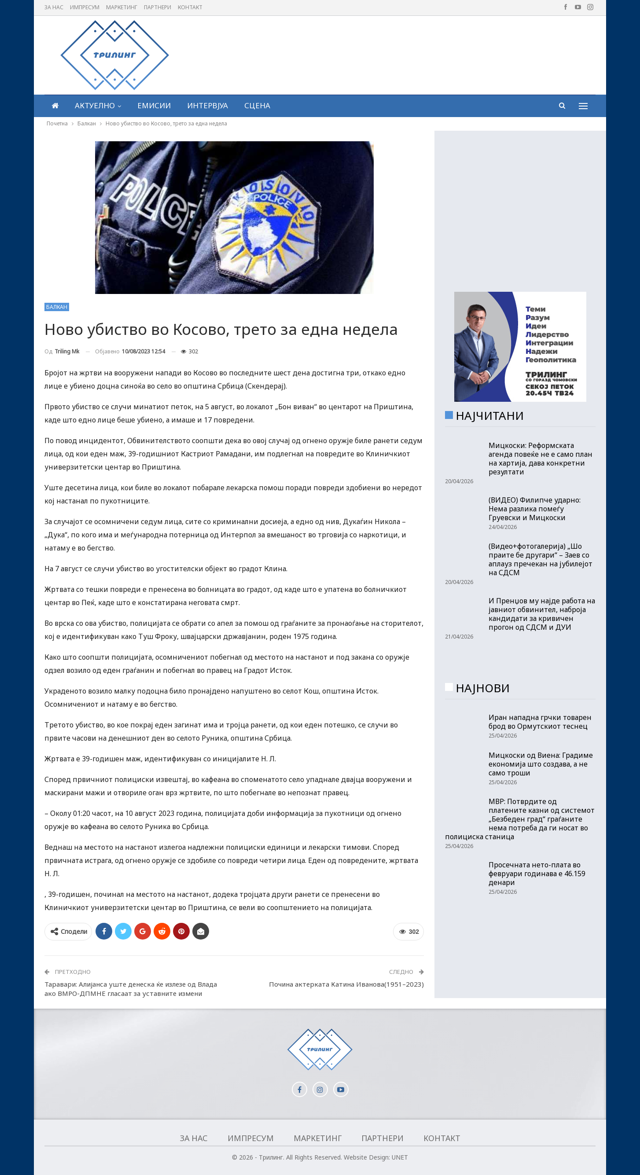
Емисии (154, 105)
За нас (53, 7)
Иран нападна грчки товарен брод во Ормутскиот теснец (540, 721)
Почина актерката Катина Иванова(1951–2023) (346, 984)
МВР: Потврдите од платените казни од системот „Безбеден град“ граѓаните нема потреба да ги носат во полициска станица (520, 819)
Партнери (157, 7)
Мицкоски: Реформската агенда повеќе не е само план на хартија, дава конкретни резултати (540, 459)
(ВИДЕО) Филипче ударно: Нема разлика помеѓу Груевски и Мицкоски (535, 508)
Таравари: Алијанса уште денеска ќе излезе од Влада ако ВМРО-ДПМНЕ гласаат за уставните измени (130, 989)
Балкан (56, 307)
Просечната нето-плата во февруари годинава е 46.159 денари (537, 873)
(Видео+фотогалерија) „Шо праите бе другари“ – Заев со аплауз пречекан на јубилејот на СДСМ (540, 559)
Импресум (84, 7)
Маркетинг (121, 7)
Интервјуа (207, 105)
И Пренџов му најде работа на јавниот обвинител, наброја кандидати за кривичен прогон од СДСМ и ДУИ (542, 614)
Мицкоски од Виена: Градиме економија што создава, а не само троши (541, 764)
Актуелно (95, 105)
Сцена (257, 105)
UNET (400, 1157)
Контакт (190, 7)
